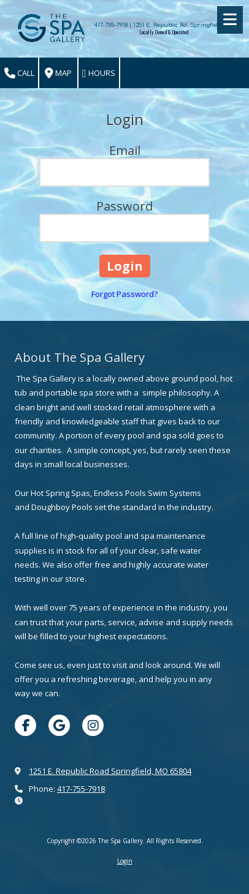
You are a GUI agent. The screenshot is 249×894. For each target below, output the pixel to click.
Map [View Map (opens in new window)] (58, 73)
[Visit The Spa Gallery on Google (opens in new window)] (59, 725)
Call (19, 73)
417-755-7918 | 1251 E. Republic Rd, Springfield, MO (164, 25)
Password (124, 206)
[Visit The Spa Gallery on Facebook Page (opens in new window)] (25, 725)
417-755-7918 (81, 788)
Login (124, 861)
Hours (98, 73)
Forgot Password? (124, 293)
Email (124, 150)
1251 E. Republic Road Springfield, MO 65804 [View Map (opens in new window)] (110, 770)
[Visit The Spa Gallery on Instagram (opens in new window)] (93, 725)
